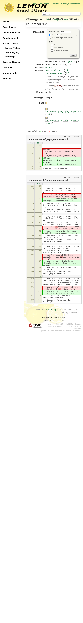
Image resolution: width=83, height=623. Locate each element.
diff (66, 70)
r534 (38, 143)
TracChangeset (53, 342)
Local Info (8, 67)
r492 (30, 143)
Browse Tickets (12, 48)
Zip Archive (59, 353)
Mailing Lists (9, 73)
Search (6, 78)
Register (55, 4)
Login (34, 4)
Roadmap (10, 57)
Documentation (11, 32)
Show (52, 35)
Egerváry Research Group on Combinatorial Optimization (60, 363)
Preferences (44, 4)
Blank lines (57, 45)
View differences (54, 31)
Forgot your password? (70, 4)
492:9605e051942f (54, 73)
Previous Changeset (53, 20)
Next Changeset (70, 20)
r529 (30, 189)
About (6, 21)
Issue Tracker (10, 43)
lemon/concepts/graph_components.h (48, 139)
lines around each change (67, 35)
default (48, 67)
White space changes (61, 50)
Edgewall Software (56, 358)
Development (10, 38)
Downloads (9, 27)
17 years (69, 61)
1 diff (48, 114)
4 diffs (49, 123)
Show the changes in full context (61, 38)
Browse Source (11, 62)
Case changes (58, 47)
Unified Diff (47, 353)
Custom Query (12, 52)
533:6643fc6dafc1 (54, 70)
